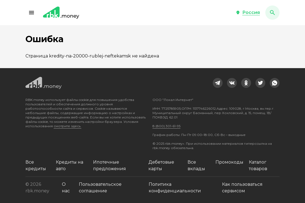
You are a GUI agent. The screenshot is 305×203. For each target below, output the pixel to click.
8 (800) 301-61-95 (166, 126)
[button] (31, 13)
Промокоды (229, 162)
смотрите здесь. (67, 126)
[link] (218, 83)
